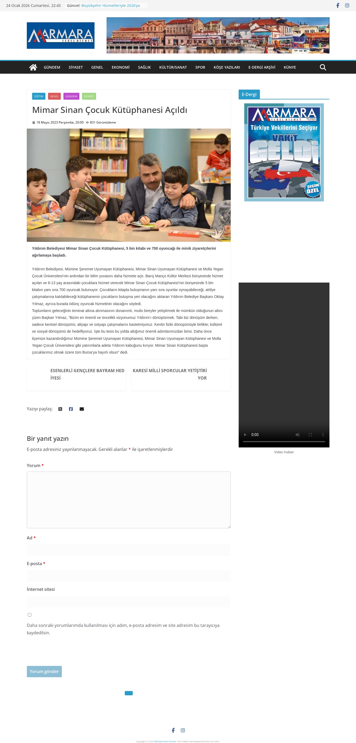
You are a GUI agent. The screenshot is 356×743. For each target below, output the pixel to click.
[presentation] (67, 655)
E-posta (36, 563)
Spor (200, 67)
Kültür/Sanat (173, 67)
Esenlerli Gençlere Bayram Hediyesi (87, 374)
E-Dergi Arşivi (261, 67)
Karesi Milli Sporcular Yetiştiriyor (170, 374)
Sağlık (144, 67)
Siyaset (76, 67)
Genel (97, 67)
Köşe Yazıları (227, 67)
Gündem (52, 67)
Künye (290, 67)
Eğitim (38, 96)
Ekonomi (121, 67)
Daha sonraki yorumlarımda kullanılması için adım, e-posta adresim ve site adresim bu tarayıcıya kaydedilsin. (123, 629)
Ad (31, 538)
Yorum (35, 465)
